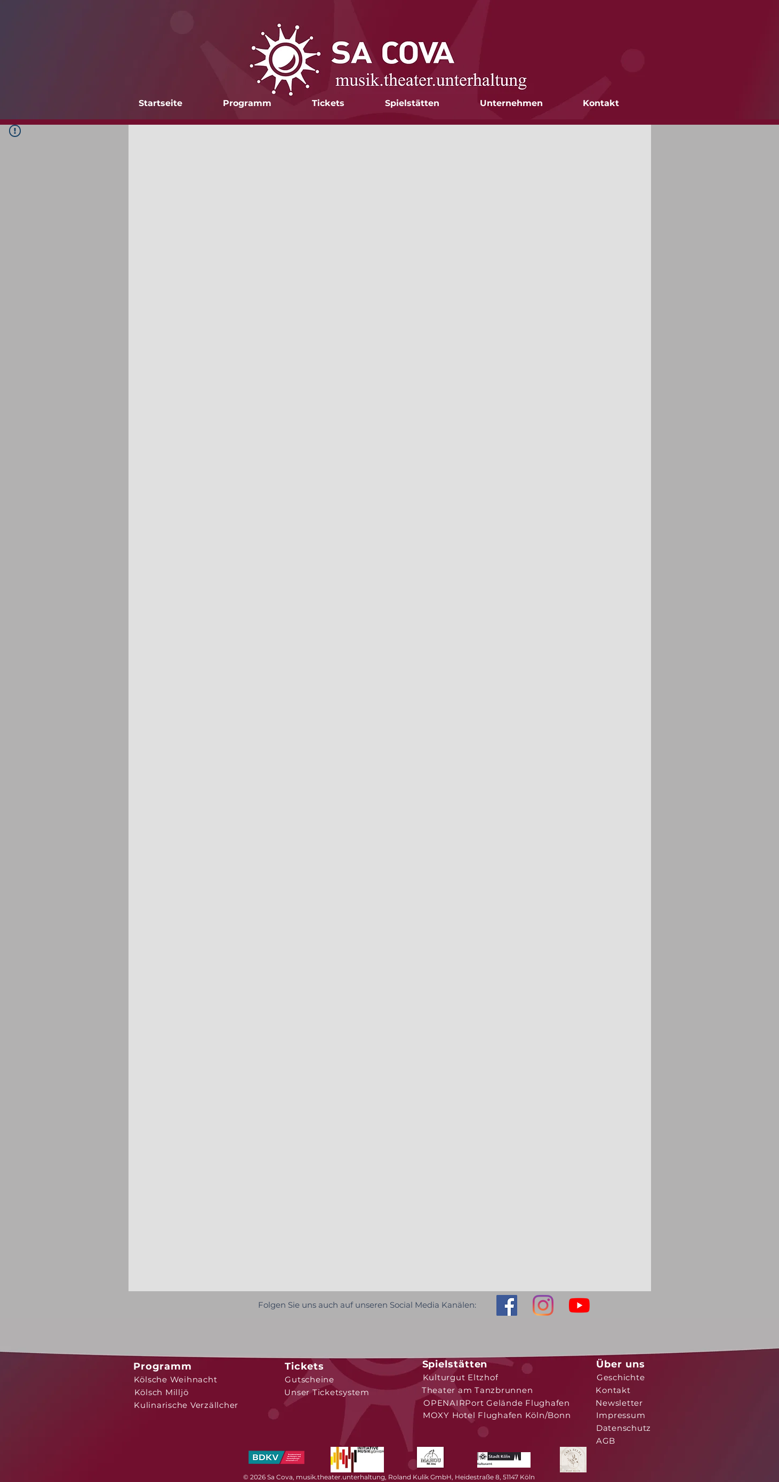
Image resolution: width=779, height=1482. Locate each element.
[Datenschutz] (624, 1427)
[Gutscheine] (309, 1379)
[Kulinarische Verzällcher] (186, 1404)
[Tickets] (304, 1366)
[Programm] (162, 1366)
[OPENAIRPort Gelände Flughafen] (497, 1402)
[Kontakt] (613, 1389)
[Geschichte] (621, 1377)
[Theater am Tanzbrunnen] (477, 1389)
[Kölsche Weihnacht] (175, 1379)
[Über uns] (621, 1364)
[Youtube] (579, 1305)
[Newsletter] (620, 1402)
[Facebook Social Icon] (506, 1305)
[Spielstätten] (455, 1364)
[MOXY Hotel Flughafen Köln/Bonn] (497, 1414)
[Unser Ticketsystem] (327, 1392)
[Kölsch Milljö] (161, 1392)
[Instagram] (543, 1305)
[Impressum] (621, 1414)
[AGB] (606, 1440)
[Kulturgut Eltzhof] (461, 1377)
